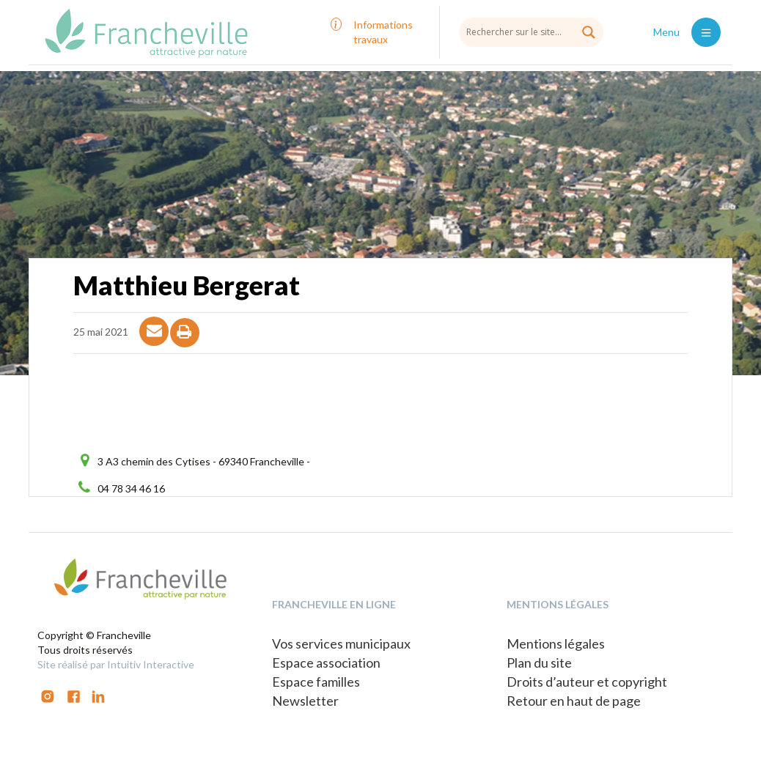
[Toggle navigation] (706, 32)
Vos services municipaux (341, 643)
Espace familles (316, 682)
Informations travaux (383, 31)
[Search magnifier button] (588, 32)
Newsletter (305, 701)
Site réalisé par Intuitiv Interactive (115, 664)
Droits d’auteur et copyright (587, 682)
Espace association (326, 662)
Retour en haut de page (574, 701)
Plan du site (539, 662)
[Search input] (531, 31)
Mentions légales (556, 643)
